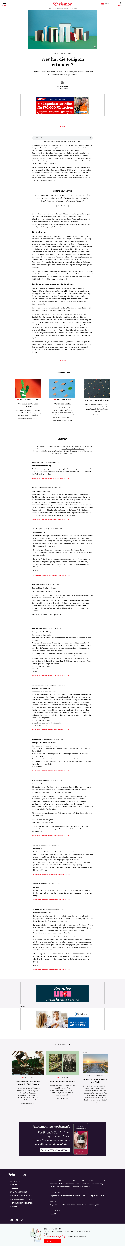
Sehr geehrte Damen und (41, 689)
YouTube (11, 1220)
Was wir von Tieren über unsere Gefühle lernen (28, 1083)
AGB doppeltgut (88, 1196)
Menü (4, 5)
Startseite (50, 8)
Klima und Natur (57, 1184)
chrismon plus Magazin (21, 1203)
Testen (105, 3)
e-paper (13, 1207)
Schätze (36, 887)
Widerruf (100, 1196)
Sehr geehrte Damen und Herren (44, 743)
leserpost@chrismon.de (57, 451)
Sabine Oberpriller (25, 1103)
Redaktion (54, 1214)
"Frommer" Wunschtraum (41, 784)
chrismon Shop (68, 1205)
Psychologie (29, 1078)
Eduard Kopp (96, 415)
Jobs (97, 1205)
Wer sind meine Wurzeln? (62, 1081)
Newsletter (16, 1181)
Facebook (55, 453)
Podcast (14, 1185)
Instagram (88, 451)
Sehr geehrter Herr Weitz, (41, 632)
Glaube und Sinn (80, 1181)
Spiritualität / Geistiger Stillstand (44, 588)
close (95, 1226)
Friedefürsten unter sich (42, 913)
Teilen (61, 126)
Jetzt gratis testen (52, 1241)
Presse (91, 1205)
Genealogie (64, 1078)
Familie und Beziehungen (60, 1181)
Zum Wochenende (18, 1192)
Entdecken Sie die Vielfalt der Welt (95, 1081)
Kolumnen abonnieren (21, 1196)
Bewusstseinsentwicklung (41, 466)
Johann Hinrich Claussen (25, 418)
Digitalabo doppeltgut (21, 1199)
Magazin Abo (55, 1205)
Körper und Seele (73, 1184)
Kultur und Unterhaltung (93, 1184)
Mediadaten (81, 1205)
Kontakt (76, 1196)
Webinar (14, 1189)
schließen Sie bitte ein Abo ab (73, 449)
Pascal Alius (60, 1098)
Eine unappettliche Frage (41, 491)
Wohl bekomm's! (39, 532)
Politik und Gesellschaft (60, 1187)
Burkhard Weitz (64, 86)
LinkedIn (66, 453)
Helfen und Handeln (97, 1181)
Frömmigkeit (37, 849)
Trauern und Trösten (81, 1187)
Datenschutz (66, 1196)
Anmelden (120, 4)
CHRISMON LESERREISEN (95, 1075)
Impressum (55, 1196)
